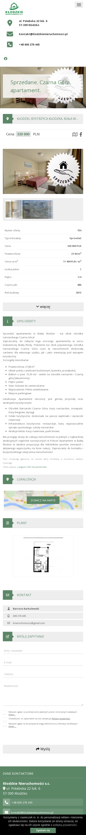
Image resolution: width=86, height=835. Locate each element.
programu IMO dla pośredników (32, 467)
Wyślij (43, 749)
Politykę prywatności (61, 718)
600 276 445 (19, 616)
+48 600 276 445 (29, 44)
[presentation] (28, 736)
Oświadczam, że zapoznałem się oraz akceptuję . (40, 719)
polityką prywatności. (65, 824)
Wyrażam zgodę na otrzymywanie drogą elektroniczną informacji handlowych (43, 725)
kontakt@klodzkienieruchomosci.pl (43, 34)
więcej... (12, 714)
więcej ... (12, 726)
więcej (43, 306)
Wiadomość (11, 686)
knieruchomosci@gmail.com (29, 623)
